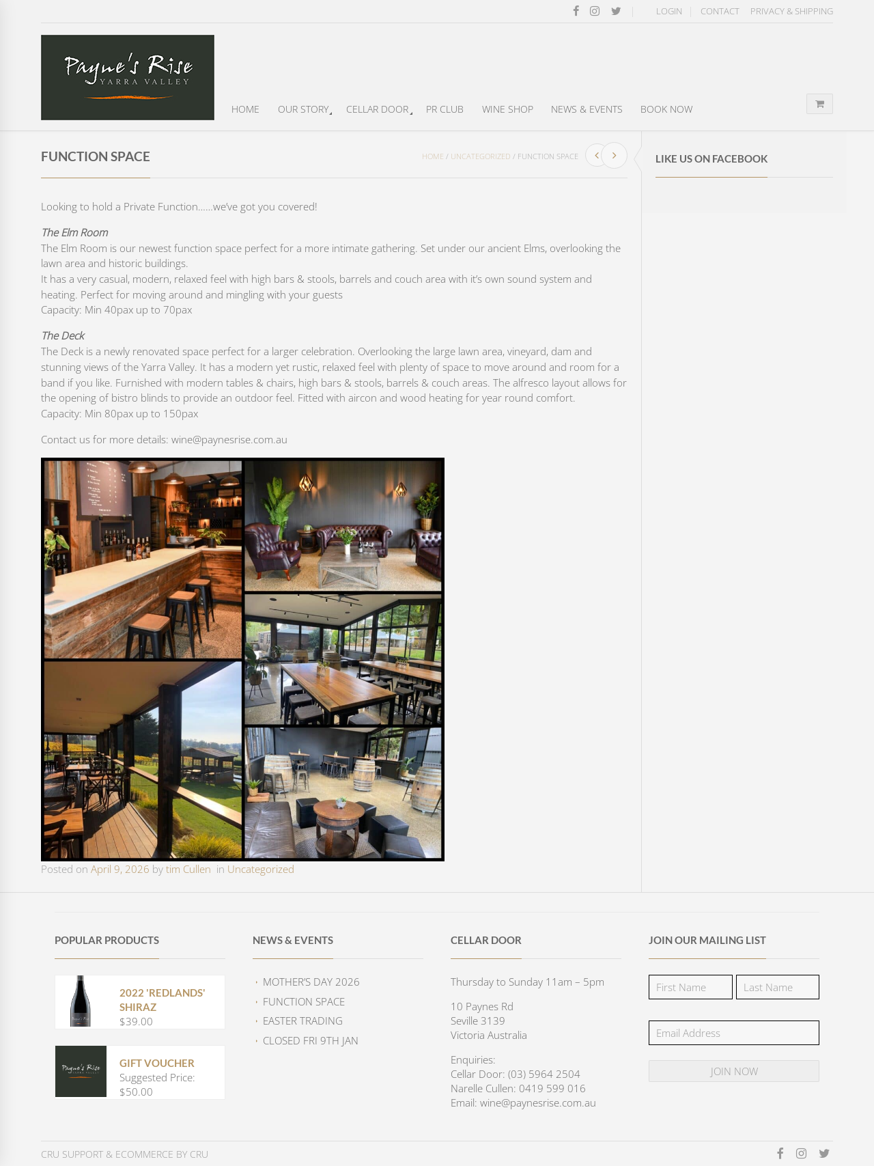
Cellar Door (377, 108)
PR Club (445, 108)
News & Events (587, 108)
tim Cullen (188, 869)
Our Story (303, 108)
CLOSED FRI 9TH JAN (310, 1040)
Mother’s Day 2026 (311, 981)
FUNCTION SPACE (304, 1001)
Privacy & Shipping (791, 11)
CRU (199, 1154)
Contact (720, 11)
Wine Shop (507, 108)
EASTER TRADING (303, 1020)
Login (669, 11)
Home (245, 108)
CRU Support (72, 1154)
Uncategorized (481, 156)
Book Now (666, 108)
